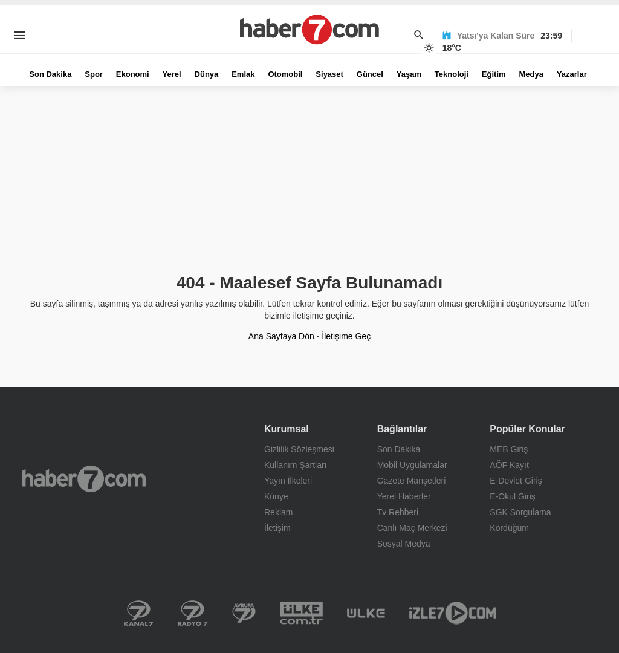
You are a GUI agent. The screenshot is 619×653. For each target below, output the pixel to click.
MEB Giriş (509, 449)
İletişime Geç (346, 336)
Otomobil (285, 74)
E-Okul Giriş (512, 496)
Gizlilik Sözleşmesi (299, 449)
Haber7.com (84, 479)
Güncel (370, 74)
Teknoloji (451, 74)
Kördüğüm (509, 528)
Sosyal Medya (403, 543)
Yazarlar (572, 74)
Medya (531, 74)
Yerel (172, 74)
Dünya (207, 74)
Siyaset (329, 74)
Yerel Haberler (404, 496)
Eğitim (494, 74)
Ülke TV (366, 613)
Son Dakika (50, 74)
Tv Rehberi (397, 512)
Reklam (278, 512)
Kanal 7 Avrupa (244, 613)
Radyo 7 (193, 613)
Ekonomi (132, 74)
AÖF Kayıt (509, 465)
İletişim (277, 528)
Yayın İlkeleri (288, 481)
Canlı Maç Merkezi (412, 528)
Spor (94, 74)
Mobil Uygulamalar (412, 465)
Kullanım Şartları (295, 465)
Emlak (243, 74)
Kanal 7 (139, 613)
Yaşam (409, 74)
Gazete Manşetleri (411, 481)
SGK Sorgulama (520, 512)
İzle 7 (452, 613)
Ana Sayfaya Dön (281, 336)
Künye (276, 496)
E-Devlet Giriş (516, 481)
